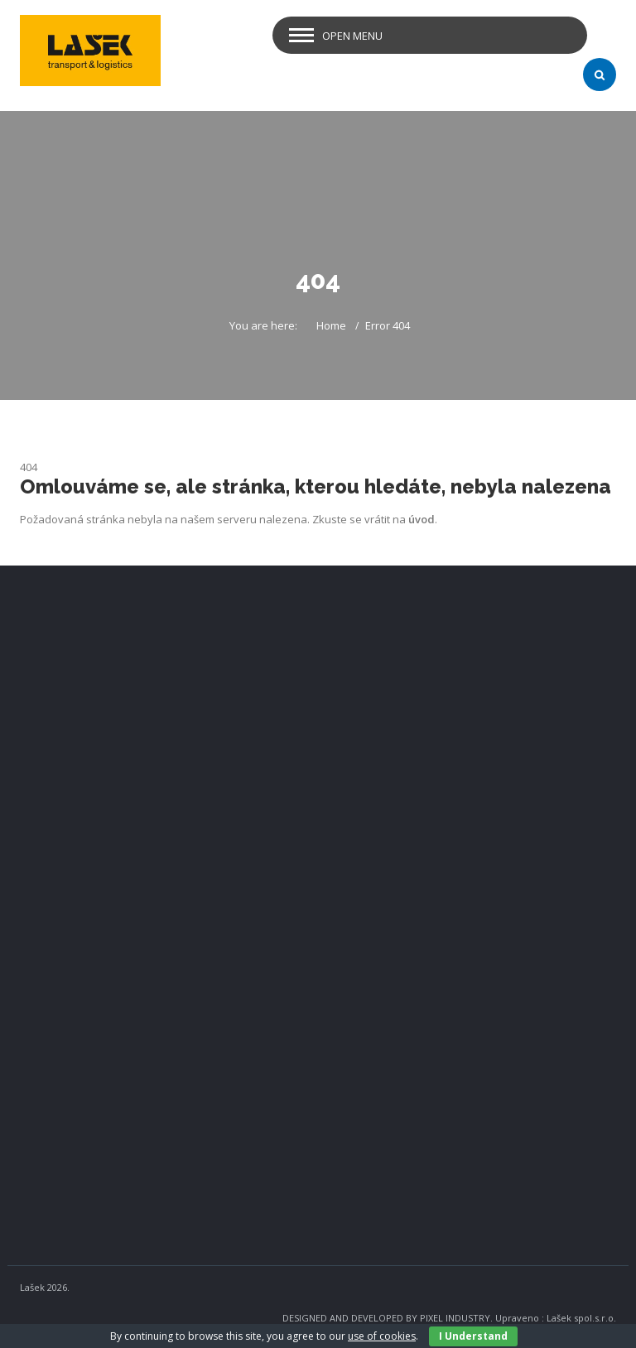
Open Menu (352, 35)
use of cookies (382, 1336)
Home (331, 325)
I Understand (473, 1336)
